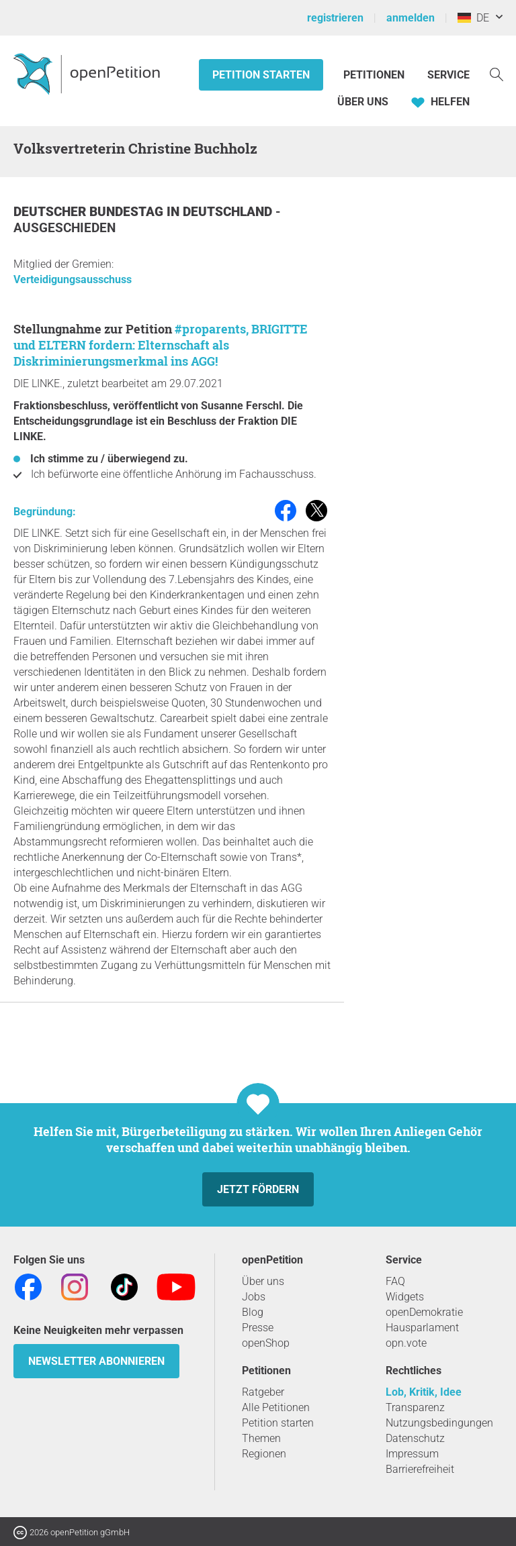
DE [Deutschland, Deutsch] (473, 17)
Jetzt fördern (258, 1189)
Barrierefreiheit (420, 1469)
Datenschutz (415, 1438)
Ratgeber (263, 1392)
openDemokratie (424, 1312)
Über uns (263, 1281)
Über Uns (362, 101)
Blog (252, 1312)
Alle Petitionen (276, 1407)
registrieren (335, 17)
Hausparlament (422, 1327)
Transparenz (415, 1407)
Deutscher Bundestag (90, 211)
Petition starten (261, 74)
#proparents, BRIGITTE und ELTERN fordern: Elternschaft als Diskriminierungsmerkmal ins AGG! (160, 345)
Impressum (412, 1453)
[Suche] (496, 73)
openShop (266, 1343)
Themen (261, 1438)
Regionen (264, 1453)
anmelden (410, 17)
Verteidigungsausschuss (72, 279)
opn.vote (406, 1343)
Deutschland (229, 211)
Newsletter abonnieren (96, 1361)
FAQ (395, 1281)
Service (448, 74)
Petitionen (375, 74)
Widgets (405, 1296)
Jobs (253, 1296)
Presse (257, 1327)
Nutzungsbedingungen (439, 1422)
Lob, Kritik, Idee (424, 1392)
